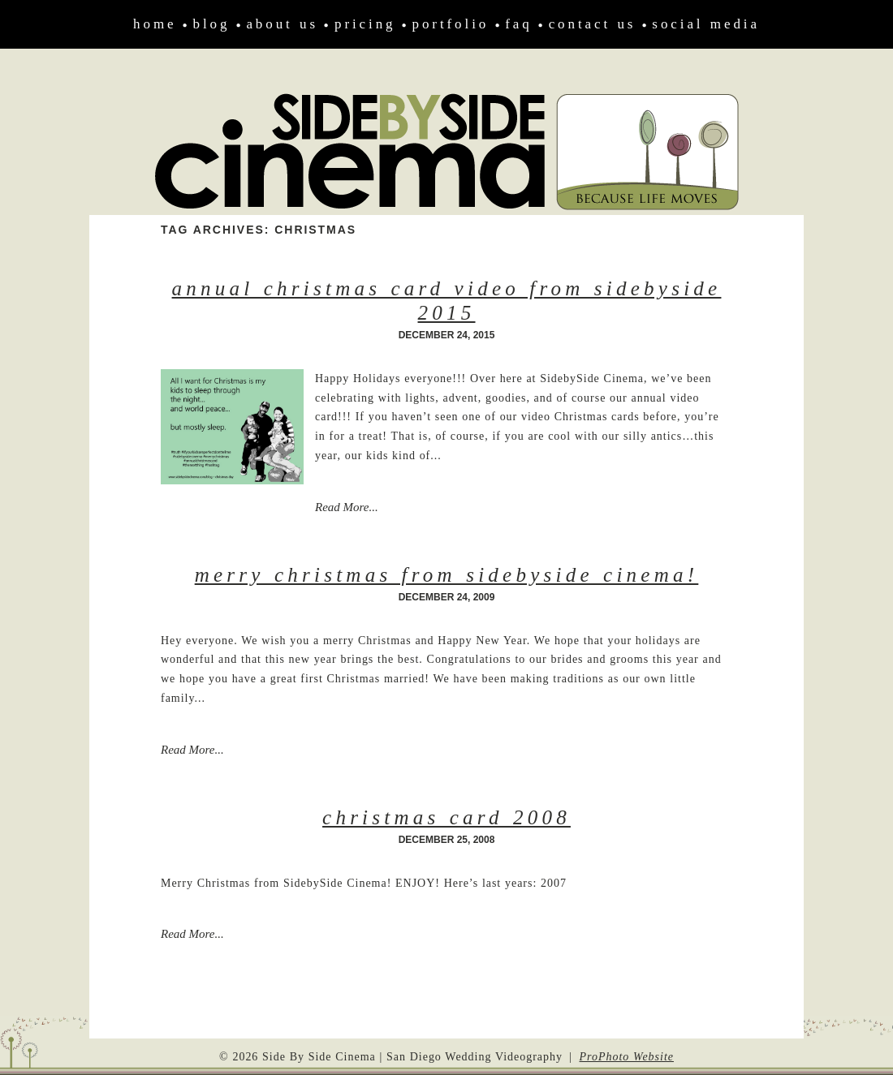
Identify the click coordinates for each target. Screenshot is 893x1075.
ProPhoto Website (627, 1057)
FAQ (518, 24)
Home (154, 24)
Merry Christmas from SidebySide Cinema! (447, 575)
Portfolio (451, 24)
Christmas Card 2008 (446, 817)
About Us (282, 24)
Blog (212, 24)
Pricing (365, 24)
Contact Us (592, 24)
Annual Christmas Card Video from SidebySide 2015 (447, 300)
